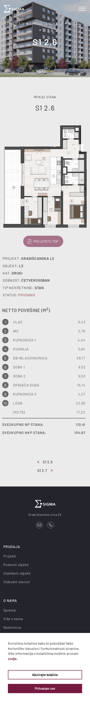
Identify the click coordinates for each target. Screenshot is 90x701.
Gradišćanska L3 (46, 23)
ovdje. (13, 658)
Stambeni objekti (17, 573)
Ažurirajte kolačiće (45, 675)
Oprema (9, 610)
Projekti (15, 23)
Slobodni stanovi (16, 582)
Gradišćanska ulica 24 (45, 514)
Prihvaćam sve (45, 688)
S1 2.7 (45, 470)
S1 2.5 (45, 462)
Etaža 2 (76, 23)
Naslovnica (12, 627)
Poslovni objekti (16, 565)
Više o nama (13, 619)
